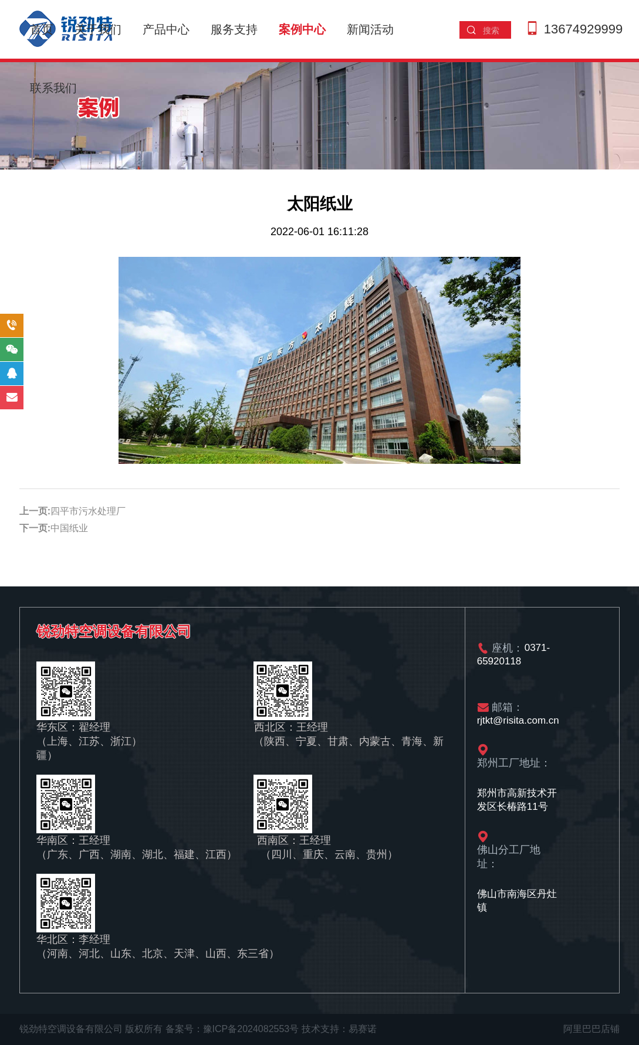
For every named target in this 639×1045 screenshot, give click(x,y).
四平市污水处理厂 (88, 511)
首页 (41, 29)
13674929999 (583, 29)
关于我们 (98, 29)
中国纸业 (69, 528)
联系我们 (53, 88)
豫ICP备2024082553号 (251, 1029)
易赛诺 (363, 1029)
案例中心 (302, 29)
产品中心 (166, 29)
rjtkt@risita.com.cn (518, 721)
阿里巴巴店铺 (591, 1029)
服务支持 (234, 29)
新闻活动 (370, 29)
